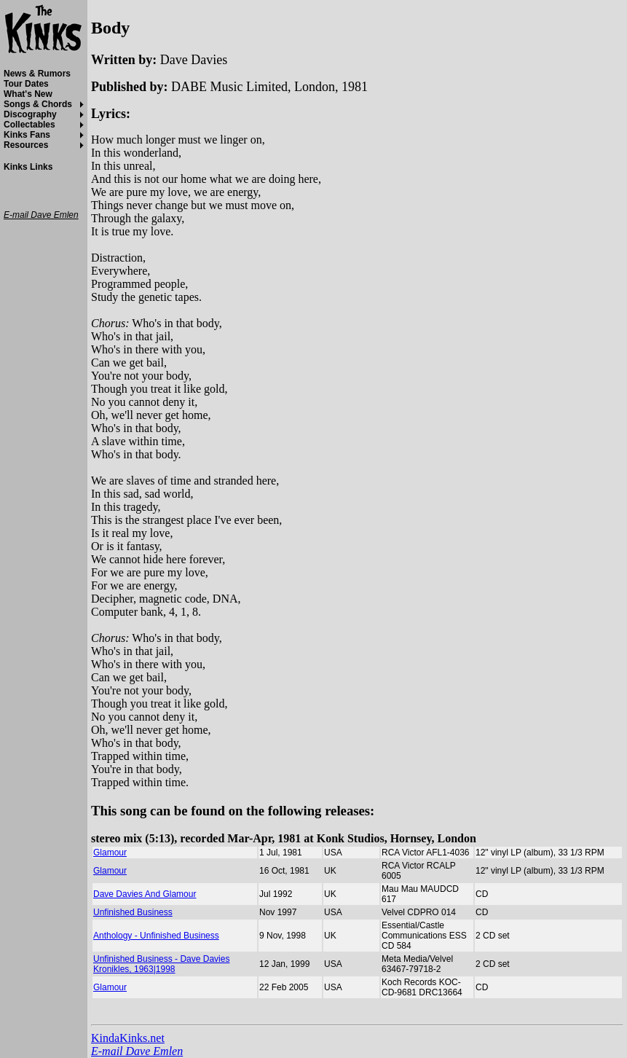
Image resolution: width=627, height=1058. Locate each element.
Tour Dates (26, 84)
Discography (30, 114)
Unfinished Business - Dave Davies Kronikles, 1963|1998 (161, 964)
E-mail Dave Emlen (137, 1051)
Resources (26, 145)
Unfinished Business (133, 912)
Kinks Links (28, 167)
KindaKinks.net (128, 1038)
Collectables (29, 124)
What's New (28, 94)
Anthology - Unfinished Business (156, 935)
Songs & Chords (38, 104)
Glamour (110, 852)
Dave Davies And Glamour (144, 894)
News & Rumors (37, 73)
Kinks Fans (27, 135)
